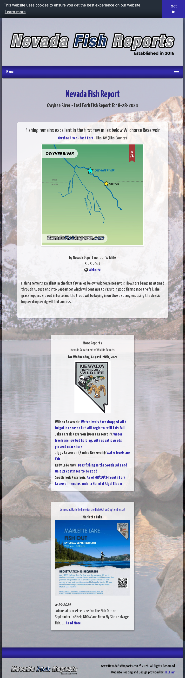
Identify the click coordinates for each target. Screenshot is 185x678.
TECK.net (170, 672)
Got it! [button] (174, 9)
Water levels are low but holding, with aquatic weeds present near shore (88, 440)
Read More (73, 623)
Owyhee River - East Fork (75, 138)
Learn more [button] (15, 12)
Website (95, 270)
